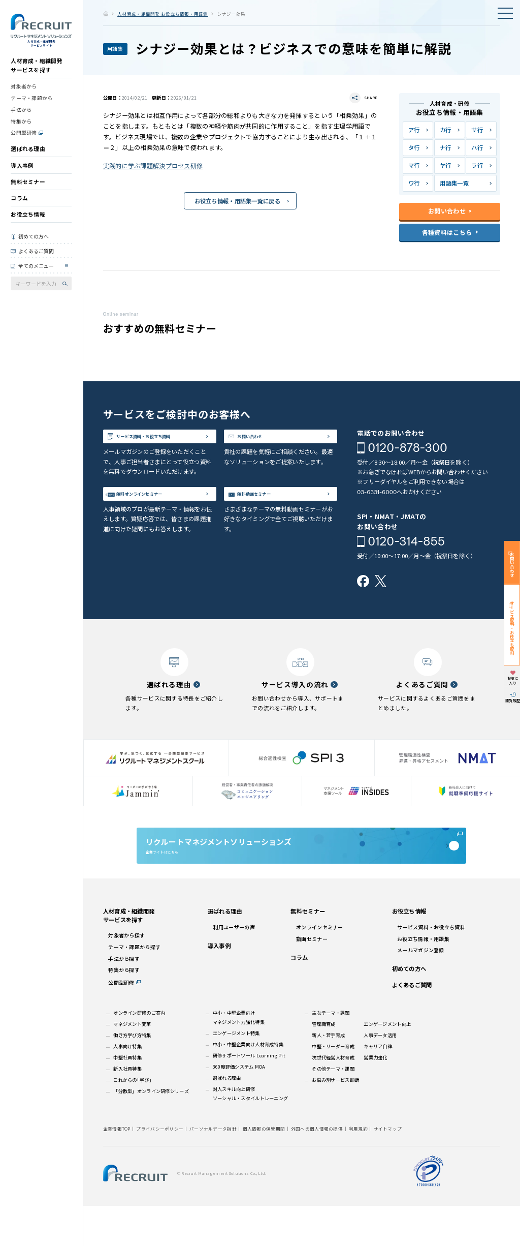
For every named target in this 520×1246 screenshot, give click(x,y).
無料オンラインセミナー (161, 519)
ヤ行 (445, 165)
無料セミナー (28, 193)
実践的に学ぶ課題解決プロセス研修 (153, 166)
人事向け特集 (127, 1086)
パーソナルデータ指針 (213, 1169)
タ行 (414, 147)
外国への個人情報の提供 (317, 1169)
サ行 (477, 130)
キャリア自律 (378, 1086)
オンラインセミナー (319, 967)
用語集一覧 (454, 183)
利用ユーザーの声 (234, 967)
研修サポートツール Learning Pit (249, 1095)
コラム (19, 210)
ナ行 (445, 147)
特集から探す (124, 1010)
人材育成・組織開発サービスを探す (36, 77)
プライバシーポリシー (159, 1169)
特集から (21, 132)
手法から (21, 121)
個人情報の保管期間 (264, 1169)
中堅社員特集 (127, 1097)
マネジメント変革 (132, 1064)
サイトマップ (388, 1169)
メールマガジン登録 (420, 990)
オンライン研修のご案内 (139, 1052)
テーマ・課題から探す (134, 987)
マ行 (414, 165)
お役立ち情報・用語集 (423, 978)
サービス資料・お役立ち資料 (164, 447)
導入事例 (22, 176)
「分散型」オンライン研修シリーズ (151, 1131)
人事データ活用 (380, 1075)
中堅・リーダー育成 (333, 1086)
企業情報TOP (117, 1169)
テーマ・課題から (31, 109)
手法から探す (124, 998)
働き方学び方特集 (132, 1075)
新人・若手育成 (328, 1075)
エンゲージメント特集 (236, 1073)
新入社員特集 (127, 1108)
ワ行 (414, 183)
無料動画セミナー (272, 519)
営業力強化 (375, 1097)
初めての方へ (33, 248)
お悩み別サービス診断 (335, 1119)
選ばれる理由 (28, 160)
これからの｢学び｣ (132, 1119)
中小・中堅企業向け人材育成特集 (248, 1084)
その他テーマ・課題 (333, 1108)
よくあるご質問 (36, 262)
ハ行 (477, 147)
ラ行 (477, 165)
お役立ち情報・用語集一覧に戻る (237, 202)
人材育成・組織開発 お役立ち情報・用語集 (162, 14)
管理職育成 (323, 1064)
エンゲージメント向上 (387, 1064)
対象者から (24, 98)
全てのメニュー (36, 277)
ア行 (414, 130)
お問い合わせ (265, 440)
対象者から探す (126, 975)
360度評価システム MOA (239, 1106)
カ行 (445, 130)
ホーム (106, 13)
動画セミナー (312, 978)
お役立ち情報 (28, 226)
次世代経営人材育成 (333, 1097)
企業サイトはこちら (301, 870)
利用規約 (358, 1169)
